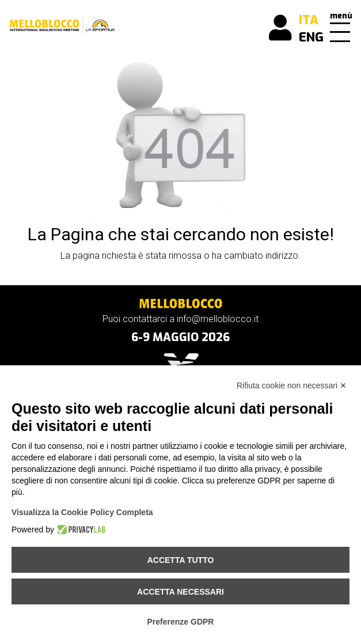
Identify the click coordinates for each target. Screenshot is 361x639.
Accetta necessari (180, 591)
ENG (311, 37)
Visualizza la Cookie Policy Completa (82, 512)
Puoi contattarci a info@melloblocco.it (180, 318)
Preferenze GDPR (180, 621)
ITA (308, 20)
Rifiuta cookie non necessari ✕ (292, 385)
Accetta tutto (180, 560)
